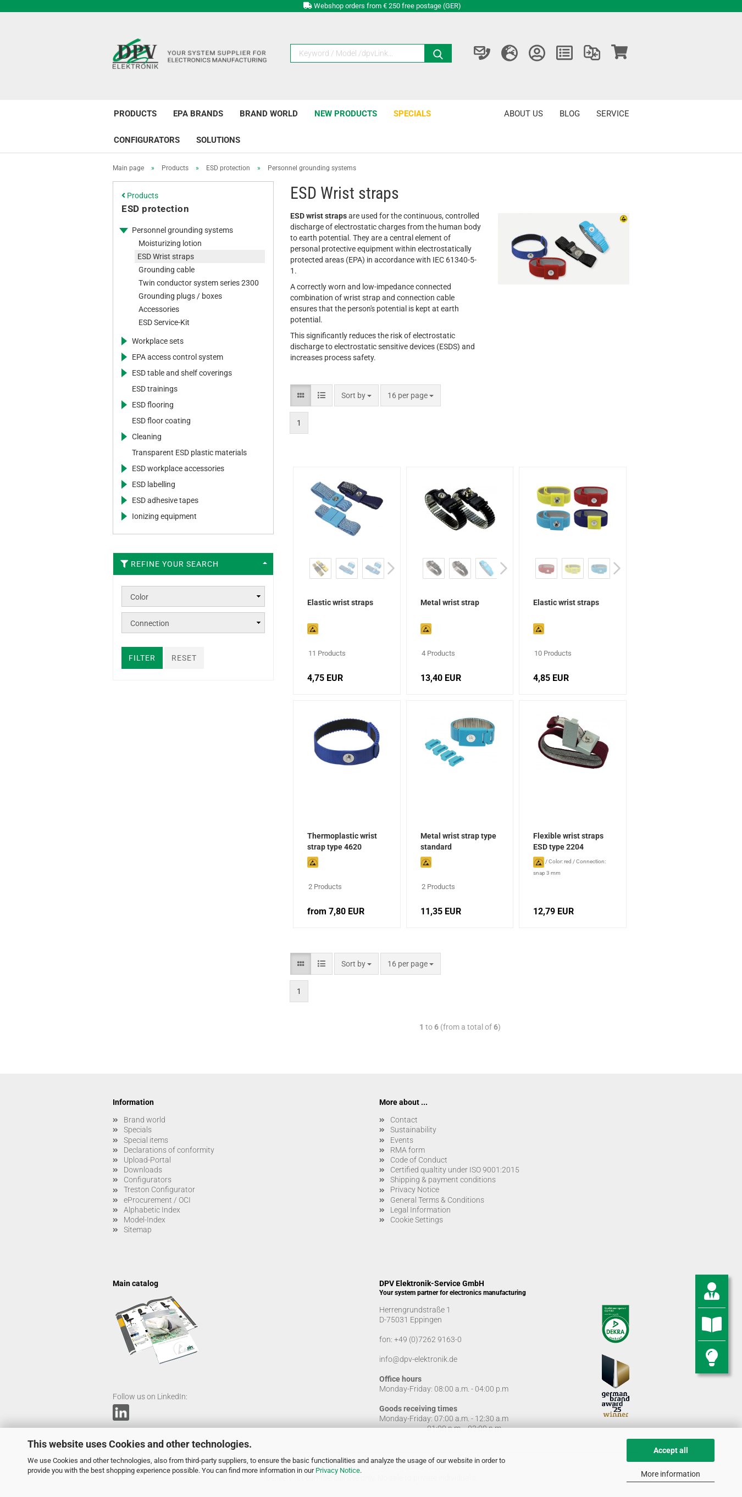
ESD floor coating (161, 420)
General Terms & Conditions (437, 1200)
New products (345, 114)
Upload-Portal (147, 1159)
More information (670, 1474)
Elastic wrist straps (340, 602)
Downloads (143, 1169)
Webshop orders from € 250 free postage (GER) (387, 6)
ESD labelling (153, 484)
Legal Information (420, 1209)
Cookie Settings (416, 1219)
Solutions (218, 140)
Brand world (269, 114)
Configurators (147, 140)
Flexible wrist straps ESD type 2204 (568, 841)
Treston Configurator (159, 1189)
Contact (404, 1119)
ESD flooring (153, 404)
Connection (149, 623)
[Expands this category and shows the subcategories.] (123, 230)
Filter (142, 657)
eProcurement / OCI (157, 1200)
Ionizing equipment (164, 516)
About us (523, 114)
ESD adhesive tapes (165, 500)
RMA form (407, 1150)
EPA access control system (177, 357)
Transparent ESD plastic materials (189, 452)
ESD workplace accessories (178, 468)
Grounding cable (167, 269)
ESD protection (155, 208)
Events (401, 1140)
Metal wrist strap (449, 602)
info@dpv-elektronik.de (418, 1359)
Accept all (671, 1450)
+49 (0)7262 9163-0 (428, 1339)
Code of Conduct (418, 1159)
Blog (570, 114)
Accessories (159, 309)
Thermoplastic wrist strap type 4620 (342, 841)
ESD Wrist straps (165, 256)
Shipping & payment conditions (443, 1179)
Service (612, 114)
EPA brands (198, 114)
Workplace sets (158, 341)
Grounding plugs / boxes (180, 296)
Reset (184, 657)
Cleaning (147, 436)
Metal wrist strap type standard (458, 841)
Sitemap (138, 1229)
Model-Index (144, 1219)
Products (135, 114)
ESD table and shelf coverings (182, 372)
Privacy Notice (337, 1470)
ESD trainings (155, 388)
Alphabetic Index (152, 1209)
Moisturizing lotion (170, 243)
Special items (146, 1140)
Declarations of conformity (169, 1150)
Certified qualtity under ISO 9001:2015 (454, 1169)
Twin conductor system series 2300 (199, 282)
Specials (412, 114)
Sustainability (413, 1129)
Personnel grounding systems (182, 230)
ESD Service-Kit (164, 322)
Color (139, 597)
